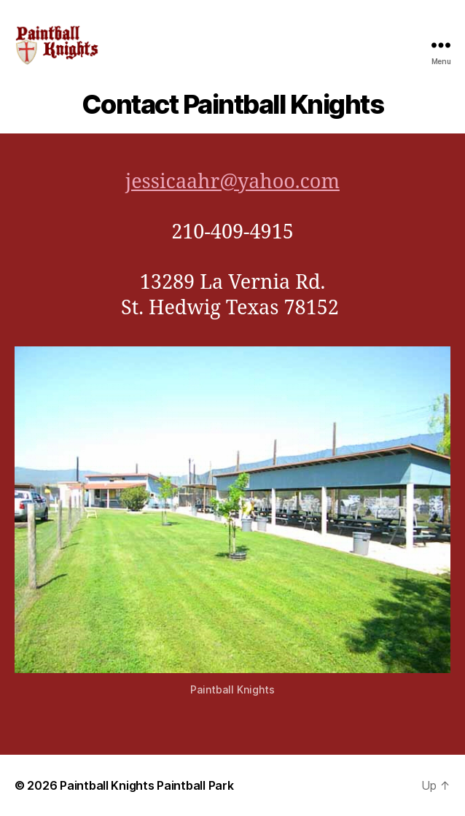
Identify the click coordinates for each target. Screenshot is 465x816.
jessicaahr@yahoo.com (232, 182)
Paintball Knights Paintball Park (146, 785)
